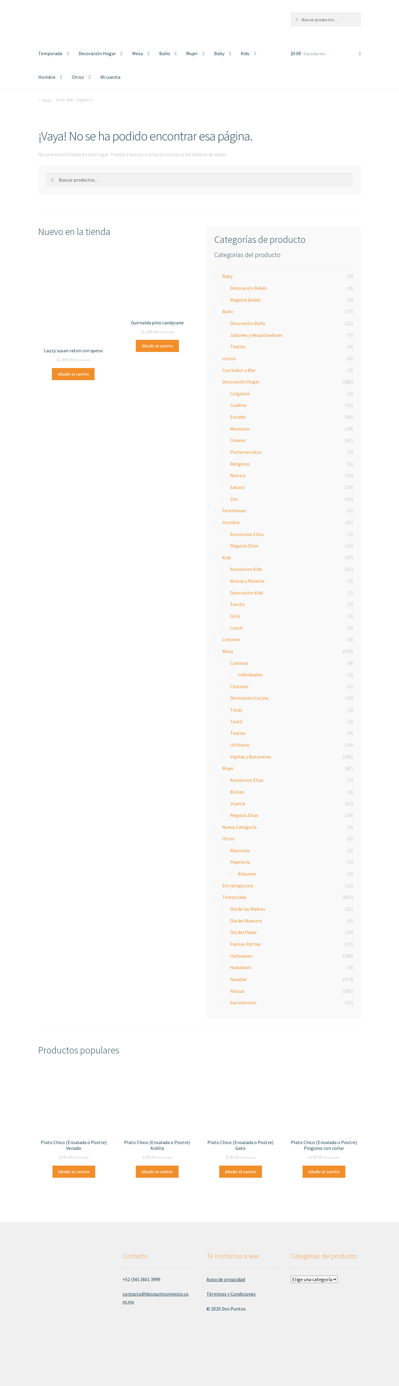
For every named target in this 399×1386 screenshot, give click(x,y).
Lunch (236, 628)
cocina (229, 358)
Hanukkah (240, 967)
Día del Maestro (246, 921)
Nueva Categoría (239, 827)
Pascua (237, 991)
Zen (234, 499)
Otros (78, 77)
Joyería (237, 803)
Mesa (137, 53)
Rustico (238, 475)
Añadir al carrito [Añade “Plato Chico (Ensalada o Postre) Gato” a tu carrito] (240, 1171)
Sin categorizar (238, 885)
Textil (236, 721)
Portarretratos (246, 452)
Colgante (240, 393)
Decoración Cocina (249, 698)
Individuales (250, 674)
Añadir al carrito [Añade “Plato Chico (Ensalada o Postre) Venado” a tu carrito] (73, 1171)
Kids (245, 53)
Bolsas (237, 792)
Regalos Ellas (244, 815)
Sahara (237, 487)
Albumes (247, 874)
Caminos (239, 663)
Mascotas (240, 850)
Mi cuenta (110, 77)
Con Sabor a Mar (239, 370)
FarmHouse (234, 510)
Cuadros (238, 405)
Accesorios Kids (246, 569)
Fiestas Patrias (245, 944)
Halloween (241, 956)
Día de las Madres (247, 909)
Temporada (50, 53)
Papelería (240, 862)
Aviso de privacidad (225, 1279)
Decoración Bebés (248, 288)
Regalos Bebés (245, 300)
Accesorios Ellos (247, 534)
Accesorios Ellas (246, 780)
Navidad (238, 979)
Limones (231, 639)
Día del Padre (243, 932)
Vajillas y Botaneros (250, 757)
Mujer (192, 53)
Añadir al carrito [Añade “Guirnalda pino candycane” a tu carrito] (157, 346)
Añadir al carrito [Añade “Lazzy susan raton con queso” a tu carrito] (73, 374)
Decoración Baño (247, 323)
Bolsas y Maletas (247, 581)
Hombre (46, 77)
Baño (164, 53)
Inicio (47, 99)
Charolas (239, 686)
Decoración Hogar (97, 53)
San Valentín (243, 1002)
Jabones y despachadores (256, 335)
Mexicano (240, 429)
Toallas (238, 346)
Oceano (238, 440)
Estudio (238, 417)
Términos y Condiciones (231, 1294)
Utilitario (240, 745)
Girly (235, 616)
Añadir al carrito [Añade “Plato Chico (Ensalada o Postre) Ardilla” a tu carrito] (157, 1171)
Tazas (236, 710)
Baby (219, 53)
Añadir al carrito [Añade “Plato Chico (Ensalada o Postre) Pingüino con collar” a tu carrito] (323, 1171)
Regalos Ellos (244, 546)
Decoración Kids (246, 593)
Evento (237, 604)
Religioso (240, 464)
